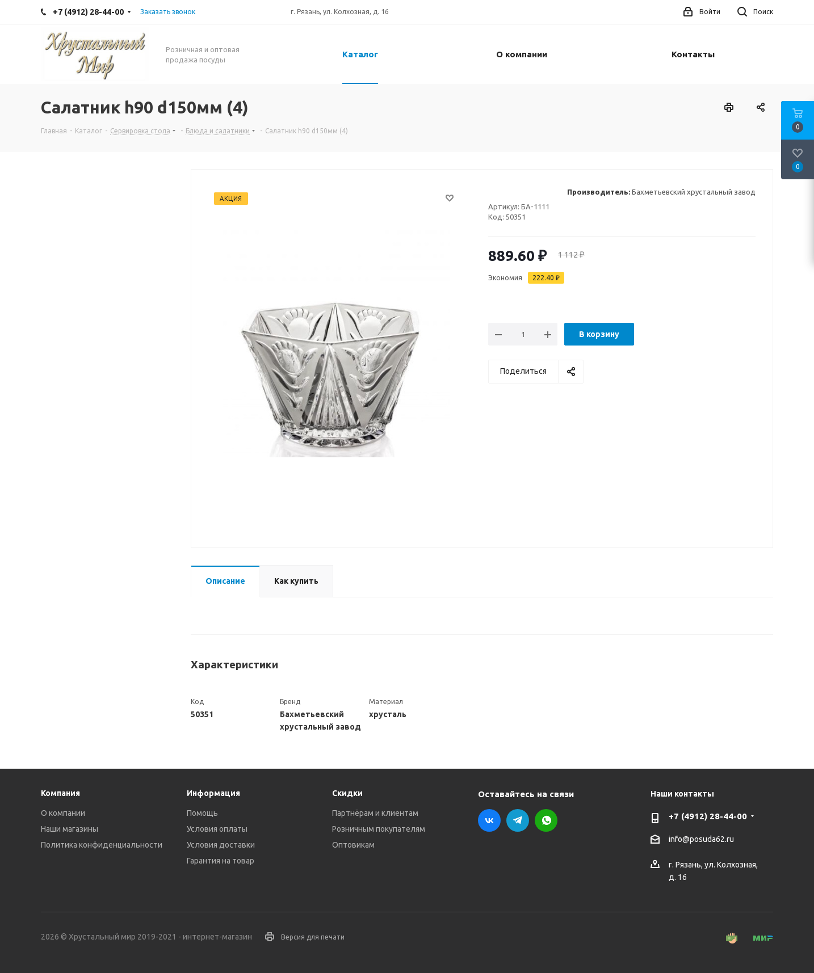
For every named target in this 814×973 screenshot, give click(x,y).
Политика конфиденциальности (101, 844)
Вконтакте (489, 820)
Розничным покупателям (378, 828)
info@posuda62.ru (701, 839)
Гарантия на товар (220, 860)
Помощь (202, 813)
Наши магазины (69, 828)
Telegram (517, 820)
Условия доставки (221, 844)
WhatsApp (546, 820)
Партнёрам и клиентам (375, 813)
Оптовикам (353, 844)
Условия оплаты (217, 828)
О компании (63, 813)
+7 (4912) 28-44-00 (708, 816)
